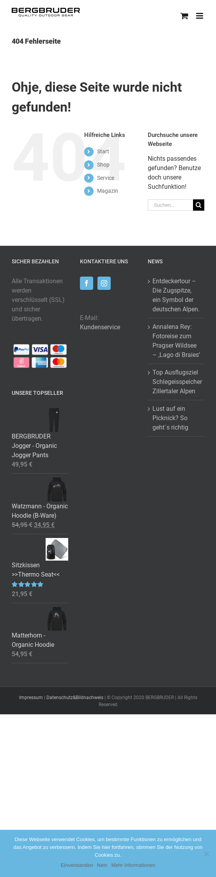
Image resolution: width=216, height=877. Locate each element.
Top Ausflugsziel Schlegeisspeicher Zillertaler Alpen (176, 382)
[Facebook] (86, 283)
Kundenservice (100, 327)
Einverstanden (77, 865)
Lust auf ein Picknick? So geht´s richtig (170, 418)
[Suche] (198, 205)
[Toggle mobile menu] (200, 16)
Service (105, 178)
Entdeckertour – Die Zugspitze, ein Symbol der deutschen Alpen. (176, 295)
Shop (103, 165)
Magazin (107, 191)
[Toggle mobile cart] (184, 16)
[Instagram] (104, 283)
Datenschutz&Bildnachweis (74, 697)
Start (103, 151)
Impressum (31, 697)
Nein (102, 865)
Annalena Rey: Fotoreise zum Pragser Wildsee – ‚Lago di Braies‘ (176, 341)
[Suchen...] (170, 205)
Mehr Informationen (134, 865)
